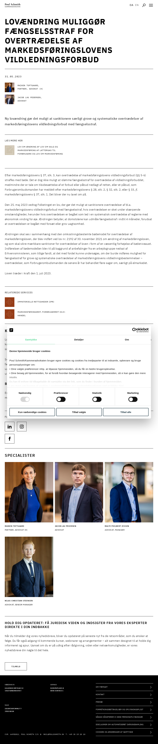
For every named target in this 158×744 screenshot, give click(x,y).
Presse (99, 702)
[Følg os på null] (9, 426)
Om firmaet (101, 687)
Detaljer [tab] (79, 339)
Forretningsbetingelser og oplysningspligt (119, 709)
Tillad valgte (79, 412)
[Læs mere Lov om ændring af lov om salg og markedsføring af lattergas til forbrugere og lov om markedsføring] (43, 150)
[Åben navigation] (151, 5)
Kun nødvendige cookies (32, 412)
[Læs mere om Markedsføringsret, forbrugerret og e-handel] (43, 314)
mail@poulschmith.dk (53, 734)
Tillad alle (125, 412)
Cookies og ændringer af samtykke (114, 732)
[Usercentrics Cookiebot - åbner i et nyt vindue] (135, 330)
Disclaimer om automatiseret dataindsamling (120, 724)
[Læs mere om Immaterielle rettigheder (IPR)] (43, 302)
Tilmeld (15, 666)
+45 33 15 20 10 (77, 734)
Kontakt (100, 694)
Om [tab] (127, 339)
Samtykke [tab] (31, 339)
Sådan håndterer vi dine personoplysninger (119, 717)
